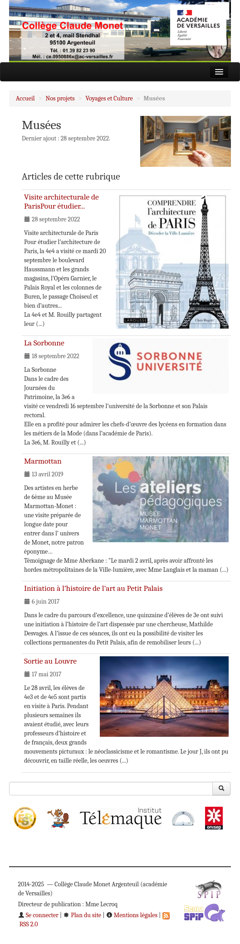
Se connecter (38, 915)
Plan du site (82, 915)
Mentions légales (131, 915)
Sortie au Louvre (50, 660)
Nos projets (60, 98)
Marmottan (43, 460)
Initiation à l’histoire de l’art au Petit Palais (93, 588)
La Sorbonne (44, 342)
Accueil (25, 98)
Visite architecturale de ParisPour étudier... (61, 201)
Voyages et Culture (109, 98)
